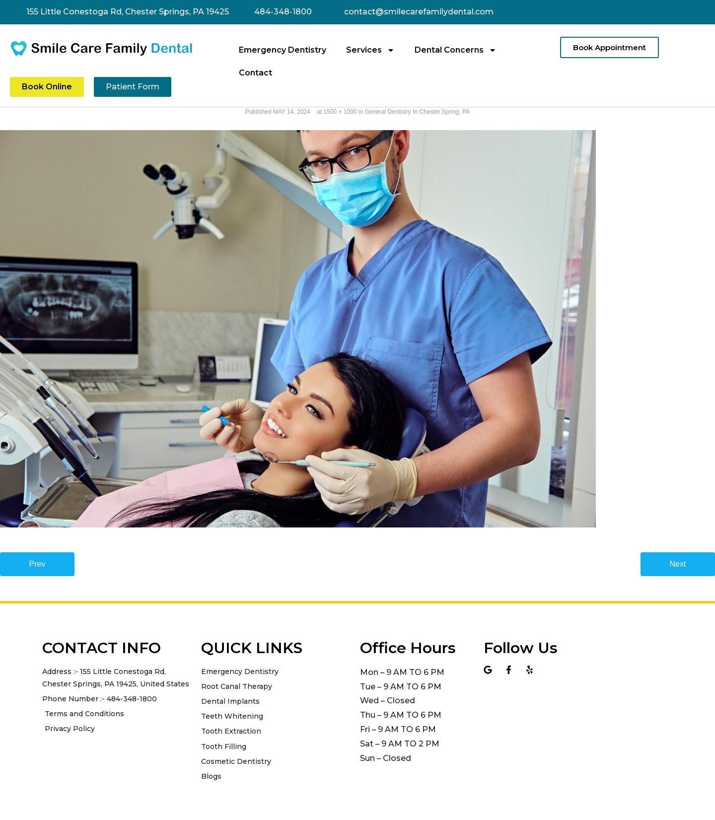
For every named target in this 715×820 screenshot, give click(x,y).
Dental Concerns (456, 50)
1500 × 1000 (340, 111)
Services (370, 50)
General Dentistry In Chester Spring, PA (417, 111)
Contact (255, 72)
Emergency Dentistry (282, 50)
